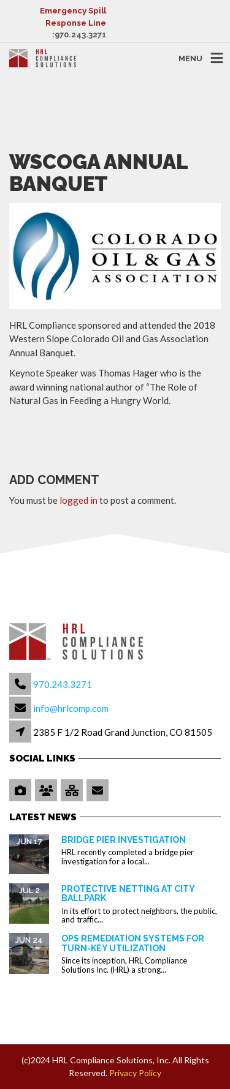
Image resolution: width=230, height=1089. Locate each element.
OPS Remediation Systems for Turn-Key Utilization (132, 943)
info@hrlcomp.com (71, 708)
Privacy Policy (135, 1073)
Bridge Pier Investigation (123, 840)
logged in (78, 500)
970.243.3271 (80, 34)
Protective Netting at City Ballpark (127, 893)
